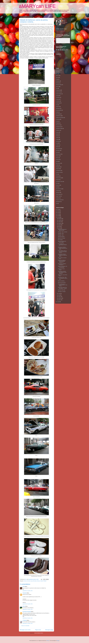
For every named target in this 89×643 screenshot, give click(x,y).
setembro (60, 223)
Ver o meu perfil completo (64, 23)
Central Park (58, 91)
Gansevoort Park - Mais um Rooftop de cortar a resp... (62, 278)
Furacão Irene (58, 126)
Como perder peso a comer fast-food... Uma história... (62, 285)
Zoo (56, 203)
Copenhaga (58, 102)
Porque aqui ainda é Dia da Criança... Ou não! (62, 288)
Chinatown (58, 97)
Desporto (57, 106)
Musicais (57, 159)
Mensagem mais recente (25, 629)
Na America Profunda (27, 611)
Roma (57, 183)
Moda (57, 152)
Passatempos (58, 170)
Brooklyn (57, 82)
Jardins (57, 137)
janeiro (59, 299)
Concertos (58, 101)
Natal (57, 161)
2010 (58, 301)
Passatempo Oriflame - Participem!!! (62, 264)
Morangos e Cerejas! (62, 291)
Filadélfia (57, 123)
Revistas (57, 179)
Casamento (58, 90)
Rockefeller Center (59, 181)
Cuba (57, 104)
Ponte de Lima (58, 172)
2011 (58, 217)
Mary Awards (58, 148)
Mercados (35, 580)
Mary (64, 20)
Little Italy (57, 141)
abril (59, 295)
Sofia (24, 586)
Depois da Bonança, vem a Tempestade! (62, 267)
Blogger (58, 640)
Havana (57, 132)
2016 (58, 209)
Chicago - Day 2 (61, 233)
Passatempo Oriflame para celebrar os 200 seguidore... (62, 272)
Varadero (57, 197)
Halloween (58, 130)
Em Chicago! (60, 239)
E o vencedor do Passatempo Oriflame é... (62, 244)
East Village (58, 113)
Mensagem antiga (49, 629)
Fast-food (28, 580)
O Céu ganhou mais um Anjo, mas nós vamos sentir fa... (62, 251)
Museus (38, 580)
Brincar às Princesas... (62, 282)
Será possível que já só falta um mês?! (62, 230)
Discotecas (58, 108)
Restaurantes (58, 177)
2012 (58, 215)
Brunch (57, 86)
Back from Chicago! (61, 238)
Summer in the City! (61, 289)
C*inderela (25, 620)
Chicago (57, 95)
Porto (57, 174)
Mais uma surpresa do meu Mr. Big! (62, 242)
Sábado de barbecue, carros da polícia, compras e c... (62, 261)
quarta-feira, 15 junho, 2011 (28, 590)
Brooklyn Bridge (59, 84)
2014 (58, 212)
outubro (59, 221)
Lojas (32, 580)
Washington (58, 201)
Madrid (57, 146)
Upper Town (58, 196)
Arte (57, 73)
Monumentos (58, 154)
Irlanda (57, 135)
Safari (57, 186)
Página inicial (38, 629)
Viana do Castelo (59, 199)
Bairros (57, 75)
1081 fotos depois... (61, 236)
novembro (60, 220)
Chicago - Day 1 (61, 234)
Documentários (58, 110)
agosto (59, 224)
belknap (47, 640)
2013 (58, 214)
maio (59, 293)
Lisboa (57, 139)
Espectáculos (58, 115)
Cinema (25, 580)
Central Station (58, 93)
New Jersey (58, 163)
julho (59, 226)
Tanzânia (57, 190)
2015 (58, 210)
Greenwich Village (59, 128)
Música (57, 157)
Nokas (24, 606)
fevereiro (60, 298)
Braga (57, 79)
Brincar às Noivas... (61, 280)
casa (57, 88)
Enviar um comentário (25, 625)
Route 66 (57, 185)
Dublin (57, 112)
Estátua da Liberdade (60, 117)
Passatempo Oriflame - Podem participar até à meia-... (62, 248)
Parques (44, 580)
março (59, 296)
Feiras (57, 121)
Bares (57, 77)
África (57, 71)
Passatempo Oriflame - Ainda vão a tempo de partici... (62, 255)
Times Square (58, 194)
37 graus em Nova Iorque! (61, 269)
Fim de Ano (58, 124)
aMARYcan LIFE (37, 6)
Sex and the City (59, 188)
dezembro (60, 218)
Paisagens (58, 166)
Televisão (57, 192)
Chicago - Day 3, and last (62, 231)
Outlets (41, 580)
